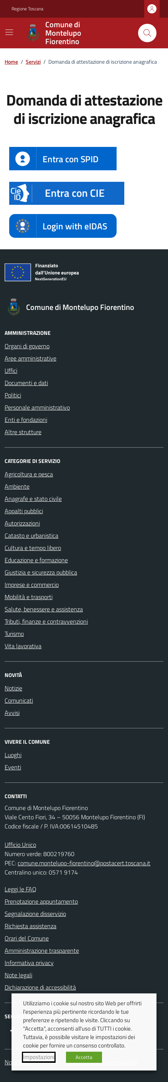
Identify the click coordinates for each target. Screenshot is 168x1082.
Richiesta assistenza (30, 925)
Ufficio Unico (20, 844)
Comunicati (19, 700)
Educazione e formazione (36, 560)
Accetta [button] (84, 1057)
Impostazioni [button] (38, 1057)
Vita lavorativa (23, 646)
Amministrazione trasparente (42, 950)
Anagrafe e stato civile (33, 498)
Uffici (11, 370)
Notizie (13, 688)
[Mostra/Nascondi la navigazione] (9, 32)
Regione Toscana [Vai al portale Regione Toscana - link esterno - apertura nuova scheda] (27, 8)
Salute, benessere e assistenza (44, 609)
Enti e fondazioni (26, 419)
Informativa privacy (29, 962)
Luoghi (13, 754)
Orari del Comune (27, 938)
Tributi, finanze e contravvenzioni (46, 621)
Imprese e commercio (32, 584)
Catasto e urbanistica (31, 535)
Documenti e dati (26, 382)
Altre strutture (23, 431)
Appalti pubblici (24, 510)
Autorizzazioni (22, 523)
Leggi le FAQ (20, 889)
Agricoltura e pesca (29, 474)
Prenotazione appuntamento (41, 901)
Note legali (18, 975)
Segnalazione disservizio (35, 913)
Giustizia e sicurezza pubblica (41, 572)
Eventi (13, 767)
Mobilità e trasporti (29, 596)
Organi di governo (27, 346)
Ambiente (17, 486)
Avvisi (12, 712)
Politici (13, 395)
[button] (66, 193)
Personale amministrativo (37, 407)
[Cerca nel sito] (147, 33)
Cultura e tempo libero (33, 547)
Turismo (14, 633)
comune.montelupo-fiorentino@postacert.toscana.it (84, 863)
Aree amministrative (30, 358)
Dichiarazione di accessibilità (40, 987)
